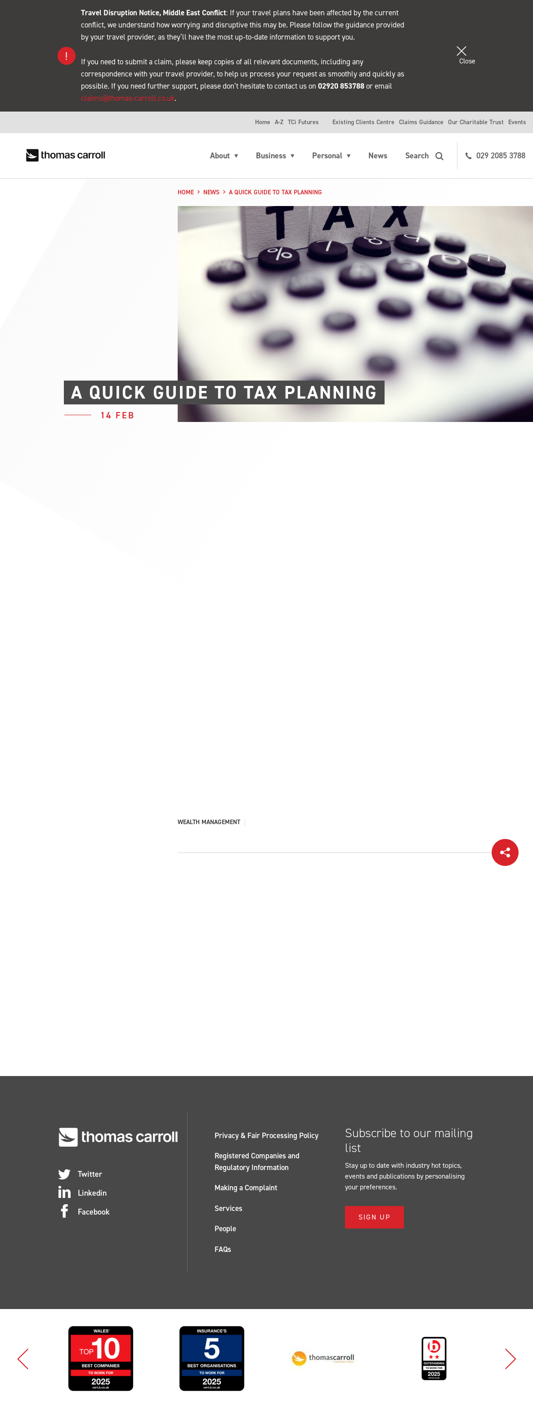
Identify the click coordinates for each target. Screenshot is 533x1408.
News (377, 155)
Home (262, 122)
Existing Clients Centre (363, 122)
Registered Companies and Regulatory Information (257, 1161)
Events (517, 122)
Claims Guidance (421, 122)
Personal (327, 155)
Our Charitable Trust (476, 122)
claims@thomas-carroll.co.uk (128, 98)
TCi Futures (303, 122)
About (220, 155)
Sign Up (374, 1217)
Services (228, 1208)
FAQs (223, 1249)
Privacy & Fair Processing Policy (266, 1135)
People (225, 1228)
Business (271, 155)
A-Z (279, 122)
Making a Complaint (246, 1188)
